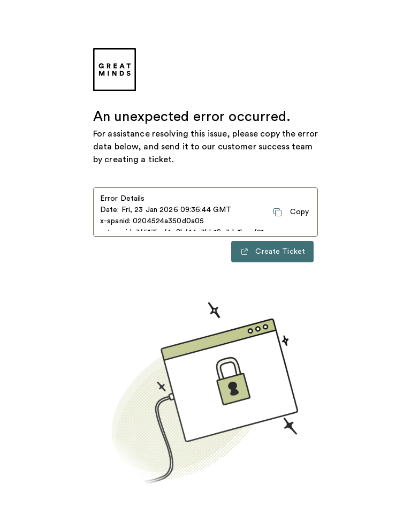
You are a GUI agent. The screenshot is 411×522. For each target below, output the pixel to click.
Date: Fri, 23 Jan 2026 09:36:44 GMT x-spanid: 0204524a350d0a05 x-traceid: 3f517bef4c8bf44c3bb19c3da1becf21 (182, 218)
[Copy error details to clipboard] (290, 212)
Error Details (122, 198)
